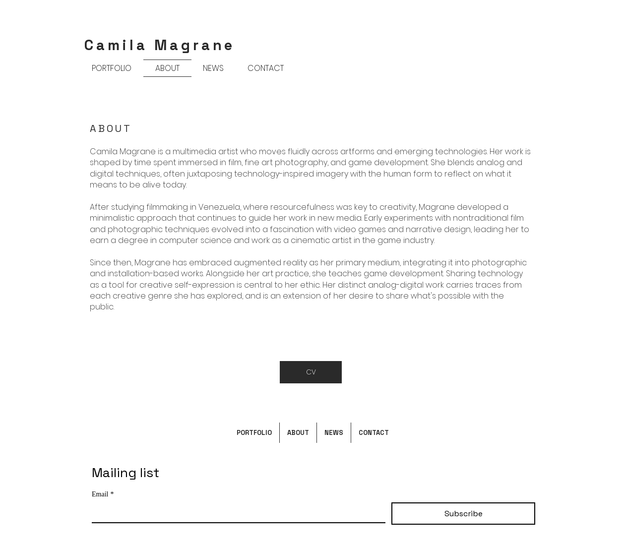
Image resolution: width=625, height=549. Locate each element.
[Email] (235, 512)
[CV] (311, 372)
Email (103, 494)
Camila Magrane (159, 45)
